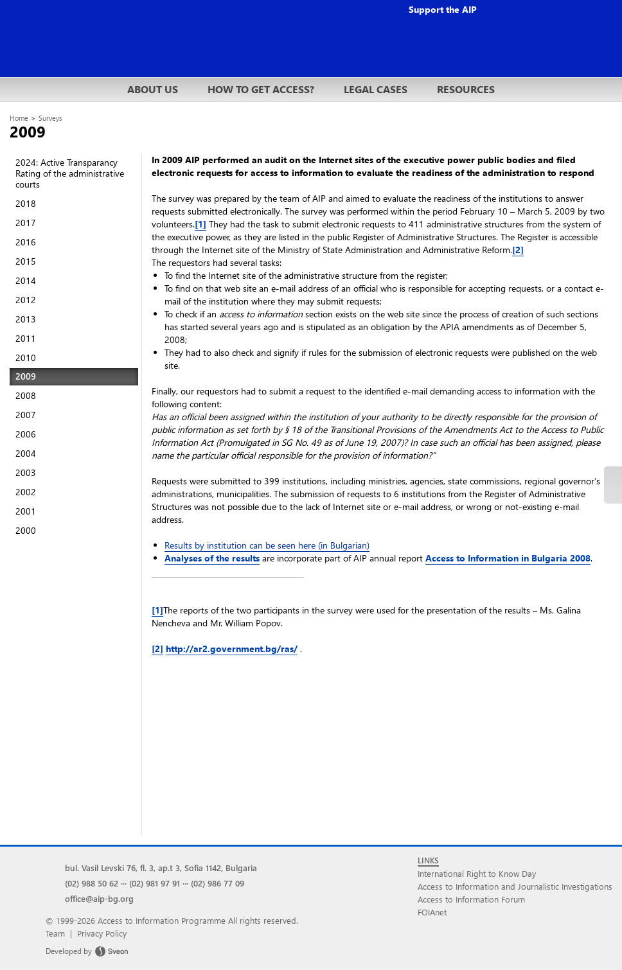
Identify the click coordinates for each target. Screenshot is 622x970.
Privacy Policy (102, 933)
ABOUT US (152, 89)
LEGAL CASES (375, 89)
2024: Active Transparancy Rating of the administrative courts (69, 173)
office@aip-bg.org (99, 898)
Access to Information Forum (471, 899)
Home (19, 118)
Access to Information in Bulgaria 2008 (508, 558)
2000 (25, 530)
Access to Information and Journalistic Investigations (515, 886)
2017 (25, 222)
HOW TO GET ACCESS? (261, 89)
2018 (25, 203)
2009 (25, 376)
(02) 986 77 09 (217, 882)
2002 (25, 492)
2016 (25, 242)
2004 (25, 453)
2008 (25, 395)
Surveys (50, 118)
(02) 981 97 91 (154, 882)
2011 (25, 338)
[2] (518, 249)
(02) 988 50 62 (91, 882)
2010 (25, 357)
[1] (200, 224)
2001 (25, 511)
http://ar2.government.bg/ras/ (232, 648)
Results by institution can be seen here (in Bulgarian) (266, 545)
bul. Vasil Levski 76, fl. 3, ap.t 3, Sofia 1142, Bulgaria (161, 867)
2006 (25, 434)
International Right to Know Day (477, 873)
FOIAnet (432, 911)
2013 (25, 319)
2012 (25, 300)
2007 (25, 415)
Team (55, 933)
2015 (25, 261)
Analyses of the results (212, 558)
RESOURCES (466, 89)
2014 (25, 280)
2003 (25, 472)
